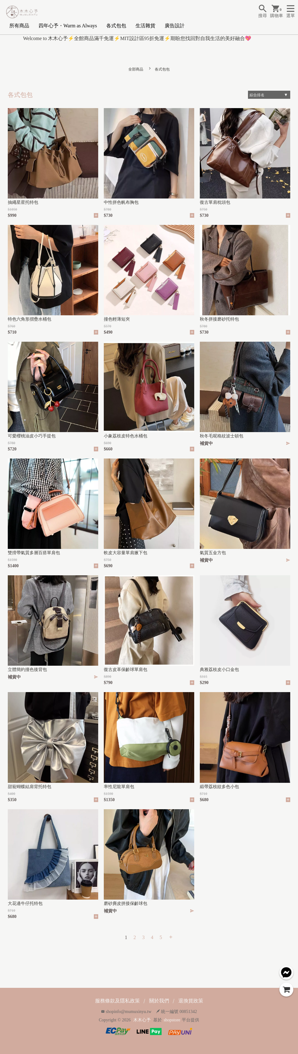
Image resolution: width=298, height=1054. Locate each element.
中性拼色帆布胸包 (121, 202)
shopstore (171, 1020)
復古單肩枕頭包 (215, 202)
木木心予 (142, 1020)
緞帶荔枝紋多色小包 (219, 786)
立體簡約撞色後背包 (27, 669)
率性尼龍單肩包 (119, 786)
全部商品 (135, 69)
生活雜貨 (145, 25)
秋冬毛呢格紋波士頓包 (221, 436)
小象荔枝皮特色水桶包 (125, 436)
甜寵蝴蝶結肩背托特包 (29, 786)
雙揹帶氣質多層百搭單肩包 (34, 552)
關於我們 (159, 1000)
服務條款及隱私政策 (117, 1000)
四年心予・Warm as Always (68, 25)
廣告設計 (175, 25)
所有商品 (19, 25)
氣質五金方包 (213, 552)
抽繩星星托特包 (23, 202)
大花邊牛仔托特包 (25, 903)
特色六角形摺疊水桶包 (29, 319)
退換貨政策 (190, 1000)
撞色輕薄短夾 (117, 319)
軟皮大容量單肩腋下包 (125, 552)
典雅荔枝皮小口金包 (219, 669)
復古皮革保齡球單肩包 (125, 669)
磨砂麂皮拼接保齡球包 (125, 903)
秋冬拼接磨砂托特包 (219, 319)
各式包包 (116, 25)
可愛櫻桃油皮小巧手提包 (32, 436)
